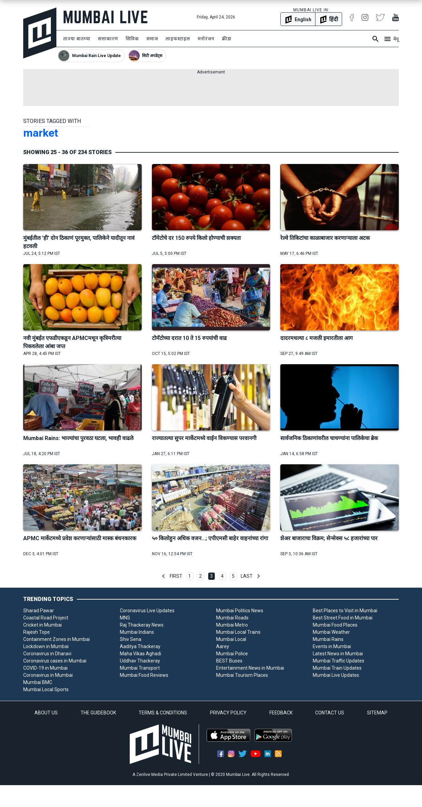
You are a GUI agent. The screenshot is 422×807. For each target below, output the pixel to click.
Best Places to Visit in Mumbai (345, 610)
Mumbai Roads (232, 617)
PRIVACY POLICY (228, 712)
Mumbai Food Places (335, 625)
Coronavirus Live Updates (147, 610)
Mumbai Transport (140, 668)
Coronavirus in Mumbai (48, 675)
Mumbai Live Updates (336, 675)
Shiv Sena (130, 639)
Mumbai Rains (328, 639)
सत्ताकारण (108, 38)
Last (247, 576)
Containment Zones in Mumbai (56, 639)
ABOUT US (46, 712)
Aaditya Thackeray (140, 646)
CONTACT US (329, 712)
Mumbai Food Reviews (144, 675)
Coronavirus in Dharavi (47, 653)
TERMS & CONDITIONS (163, 712)
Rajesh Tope (36, 632)
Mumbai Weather (331, 632)
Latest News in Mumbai (338, 653)
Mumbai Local (231, 639)
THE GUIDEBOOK (98, 712)
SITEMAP (377, 712)
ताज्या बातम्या (76, 38)
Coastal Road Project (45, 617)
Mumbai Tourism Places (242, 675)
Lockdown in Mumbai (46, 646)
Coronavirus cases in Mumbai (54, 661)
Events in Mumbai (332, 646)
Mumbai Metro (232, 625)
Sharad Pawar (38, 610)
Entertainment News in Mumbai (250, 668)
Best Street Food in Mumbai (342, 617)
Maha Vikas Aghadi (140, 653)
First (176, 576)
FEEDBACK (281, 712)
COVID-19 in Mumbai (45, 668)
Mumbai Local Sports (46, 689)
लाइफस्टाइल (178, 38)
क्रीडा (226, 38)
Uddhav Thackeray (140, 661)
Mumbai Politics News (239, 610)
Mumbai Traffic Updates (338, 661)
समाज (152, 38)
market (40, 132)
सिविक (132, 38)
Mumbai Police (232, 653)
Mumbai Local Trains (238, 632)
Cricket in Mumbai (42, 625)
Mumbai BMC (37, 682)
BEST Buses (229, 661)
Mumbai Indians (137, 632)
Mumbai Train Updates (337, 668)
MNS (125, 617)
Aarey (222, 646)
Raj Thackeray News (142, 625)
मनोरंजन (206, 38)
